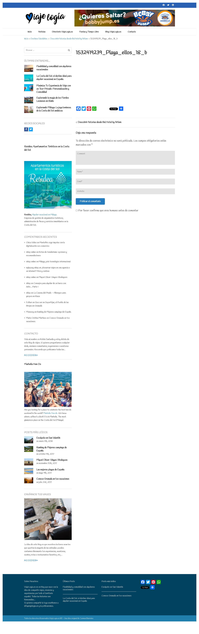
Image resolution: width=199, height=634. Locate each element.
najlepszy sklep (32, 267)
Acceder (30, 355)
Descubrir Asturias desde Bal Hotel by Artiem (99, 122)
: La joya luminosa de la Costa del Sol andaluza (53, 109)
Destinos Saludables (39, 38)
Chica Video (31, 242)
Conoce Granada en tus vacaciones (52, 479)
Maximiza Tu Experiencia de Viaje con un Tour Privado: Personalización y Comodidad (53, 89)
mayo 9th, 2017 (45, 473)
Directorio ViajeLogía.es (62, 31)
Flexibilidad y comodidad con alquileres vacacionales (79, 588)
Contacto (132, 31)
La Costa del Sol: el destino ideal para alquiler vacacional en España (53, 77)
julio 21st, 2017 (45, 482)
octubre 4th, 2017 (46, 454)
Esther (29, 302)
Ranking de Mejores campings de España (54, 312)
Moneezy (30, 312)
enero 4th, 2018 (46, 441)
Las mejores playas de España (50, 469)
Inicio (30, 31)
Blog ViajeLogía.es (113, 31)
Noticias (41, 31)
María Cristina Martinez (36, 318)
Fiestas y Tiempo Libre (89, 31)
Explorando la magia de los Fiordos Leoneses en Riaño (52, 99)
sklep (28, 283)
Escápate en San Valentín (48, 438)
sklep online (31, 252)
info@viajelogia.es (31, 606)
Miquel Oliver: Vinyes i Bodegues (53, 277)
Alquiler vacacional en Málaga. (44, 214)
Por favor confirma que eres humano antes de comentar (107, 210)
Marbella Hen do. (51, 413)
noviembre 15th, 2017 (48, 463)
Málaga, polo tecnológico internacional (54, 261)
